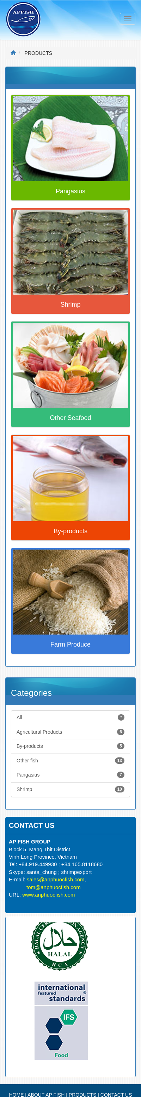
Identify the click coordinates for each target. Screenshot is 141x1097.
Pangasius (70, 775)
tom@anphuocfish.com (53, 887)
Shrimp (70, 789)
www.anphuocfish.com (48, 895)
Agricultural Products (70, 732)
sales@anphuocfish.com (56, 879)
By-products (70, 746)
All (70, 717)
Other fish (70, 760)
